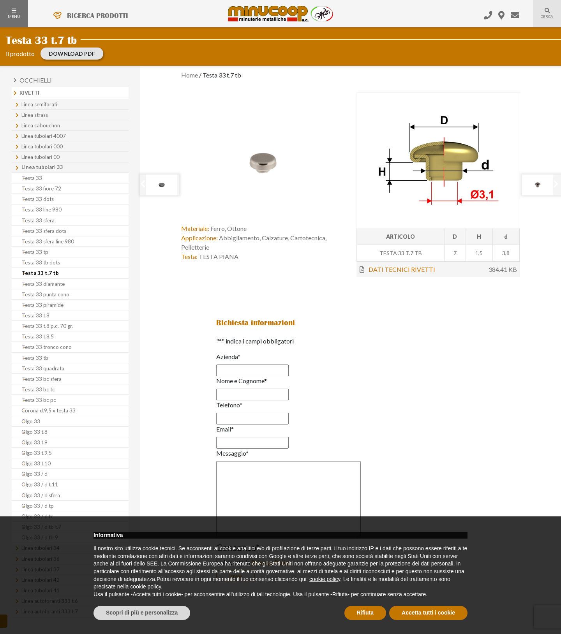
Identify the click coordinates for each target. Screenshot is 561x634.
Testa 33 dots (37, 199)
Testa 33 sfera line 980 (47, 241)
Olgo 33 (30, 421)
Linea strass (34, 115)
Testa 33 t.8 (35, 315)
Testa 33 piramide (42, 305)
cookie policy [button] (324, 579)
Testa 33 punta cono (45, 294)
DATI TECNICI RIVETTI (402, 269)
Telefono (229, 405)
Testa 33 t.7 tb (40, 273)
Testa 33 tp (34, 252)
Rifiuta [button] (365, 612)
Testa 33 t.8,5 (37, 336)
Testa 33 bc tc (38, 389)
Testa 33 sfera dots (43, 231)
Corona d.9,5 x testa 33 (48, 410)
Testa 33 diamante (43, 284)
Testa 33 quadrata (42, 368)
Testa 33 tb (34, 358)
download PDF (72, 53)
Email (225, 429)
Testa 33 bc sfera (41, 379)
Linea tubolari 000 (42, 146)
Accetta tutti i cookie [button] (428, 612)
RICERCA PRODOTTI (97, 15)
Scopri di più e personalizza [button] (142, 612)
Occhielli (35, 80)
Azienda (228, 356)
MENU (14, 14)
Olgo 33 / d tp (37, 506)
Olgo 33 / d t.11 (39, 484)
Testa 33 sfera (38, 220)
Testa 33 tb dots (40, 262)
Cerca (543, 18)
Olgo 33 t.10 (36, 463)
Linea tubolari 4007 (43, 136)
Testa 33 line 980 (41, 209)
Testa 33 (31, 178)
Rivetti (29, 93)
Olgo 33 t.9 (34, 442)
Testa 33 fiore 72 (41, 188)
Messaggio (232, 453)
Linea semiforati (39, 104)
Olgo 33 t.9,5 (36, 453)
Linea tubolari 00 (40, 157)
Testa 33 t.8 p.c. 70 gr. (47, 326)
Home (189, 75)
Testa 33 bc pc (38, 400)
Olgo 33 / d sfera (40, 495)
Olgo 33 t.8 (34, 432)
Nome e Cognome (241, 380)
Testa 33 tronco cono (46, 347)
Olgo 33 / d (34, 474)
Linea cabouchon (40, 125)
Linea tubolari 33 (42, 167)
